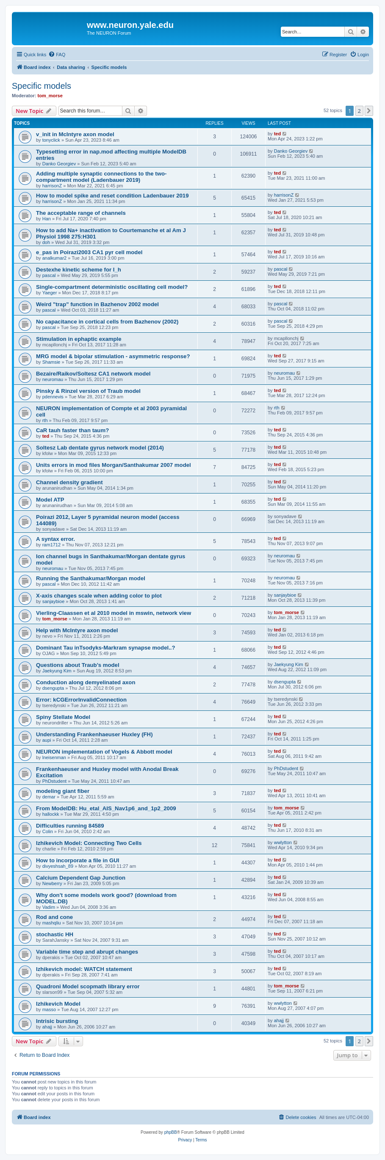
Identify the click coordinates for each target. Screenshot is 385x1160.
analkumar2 (54, 258)
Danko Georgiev (59, 163)
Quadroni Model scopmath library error (88, 986)
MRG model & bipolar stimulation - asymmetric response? (113, 356)
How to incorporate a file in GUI (77, 860)
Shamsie (51, 362)
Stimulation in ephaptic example (79, 339)
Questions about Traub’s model (77, 665)
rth (45, 420)
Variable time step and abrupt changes (87, 952)
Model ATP (50, 499)
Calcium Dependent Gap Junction (80, 878)
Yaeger (49, 292)
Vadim (48, 907)
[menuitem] (56, 54)
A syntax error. (55, 539)
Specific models (41, 85)
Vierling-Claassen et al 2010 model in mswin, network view (113, 613)
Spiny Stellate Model (63, 717)
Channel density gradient (69, 482)
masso (49, 1009)
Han (46, 218)
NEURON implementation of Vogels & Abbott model (104, 752)
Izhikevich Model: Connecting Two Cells (89, 843)
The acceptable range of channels (81, 213)
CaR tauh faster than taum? (72, 430)
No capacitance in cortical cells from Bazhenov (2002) (107, 321)
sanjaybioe (53, 601)
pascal (49, 275)
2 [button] (359, 111)
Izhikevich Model (58, 1004)
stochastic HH (54, 934)
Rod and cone (54, 917)
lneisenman (54, 757)
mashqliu (51, 922)
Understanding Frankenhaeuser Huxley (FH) (94, 734)
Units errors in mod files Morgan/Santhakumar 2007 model (113, 465)
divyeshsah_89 (57, 866)
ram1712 (51, 544)
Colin (47, 831)
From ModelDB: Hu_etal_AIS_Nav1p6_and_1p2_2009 (106, 808)
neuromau (53, 379)
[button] (369, 111)
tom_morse (50, 95)
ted (277, 133)
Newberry (52, 883)
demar (48, 796)
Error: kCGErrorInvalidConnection (81, 700)
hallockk (50, 814)
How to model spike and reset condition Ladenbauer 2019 (112, 195)
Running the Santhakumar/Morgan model (90, 578)
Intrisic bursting (57, 1021)
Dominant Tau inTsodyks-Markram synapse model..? (105, 647)
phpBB (170, 1132)
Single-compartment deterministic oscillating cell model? (112, 287)
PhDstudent (54, 781)
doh (46, 242)
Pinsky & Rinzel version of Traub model (88, 391)
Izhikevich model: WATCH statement (84, 969)
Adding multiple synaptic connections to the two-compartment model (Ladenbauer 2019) (101, 176)
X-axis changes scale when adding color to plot (99, 595)
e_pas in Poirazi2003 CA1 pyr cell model (89, 252)
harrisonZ (52, 185)
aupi (46, 740)
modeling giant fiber (62, 791)
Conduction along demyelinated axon (85, 682)
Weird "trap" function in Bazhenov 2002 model (97, 304)
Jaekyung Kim (57, 670)
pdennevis (53, 396)
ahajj (47, 1026)
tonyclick (51, 140)
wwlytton (283, 842)
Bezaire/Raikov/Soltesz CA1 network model (93, 373)
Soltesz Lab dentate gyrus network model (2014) (100, 447)
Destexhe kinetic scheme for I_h (78, 269)
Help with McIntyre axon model (77, 630)
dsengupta (53, 688)
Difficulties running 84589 (70, 826)
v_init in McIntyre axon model (75, 134)
